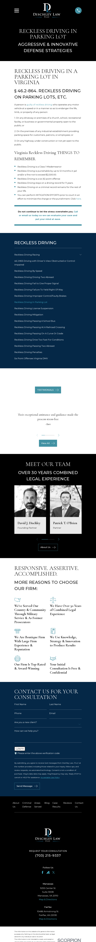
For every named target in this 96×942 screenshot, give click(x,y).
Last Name (55, 704)
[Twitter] (53, 873)
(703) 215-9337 (48, 856)
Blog (47, 804)
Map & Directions (48, 900)
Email (52, 713)
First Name (20, 704)
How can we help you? (26, 731)
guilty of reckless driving (39, 104)
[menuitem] (46, 255)
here (78, 199)
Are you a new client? (25, 722)
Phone (17, 713)
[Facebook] (42, 873)
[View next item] (59, 435)
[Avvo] (48, 873)
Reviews (67, 804)
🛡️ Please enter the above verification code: (37, 753)
